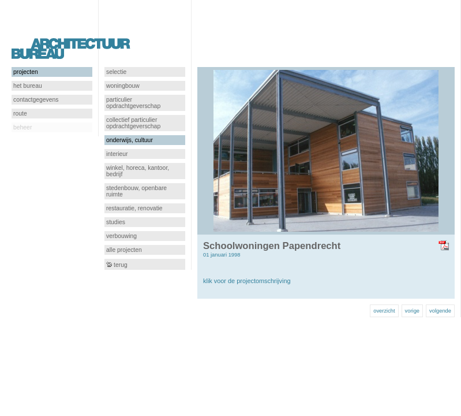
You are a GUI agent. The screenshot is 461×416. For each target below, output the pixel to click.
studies (115, 222)
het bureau (27, 86)
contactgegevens (36, 99)
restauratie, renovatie (134, 208)
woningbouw (123, 86)
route (20, 113)
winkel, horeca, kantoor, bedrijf (137, 171)
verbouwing (121, 236)
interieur (117, 154)
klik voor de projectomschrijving (247, 280)
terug (117, 265)
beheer (22, 127)
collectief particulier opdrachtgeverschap (133, 123)
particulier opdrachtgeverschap (133, 102)
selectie (116, 72)
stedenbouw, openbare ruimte (136, 191)
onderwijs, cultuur (129, 140)
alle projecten (124, 250)
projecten (25, 72)
